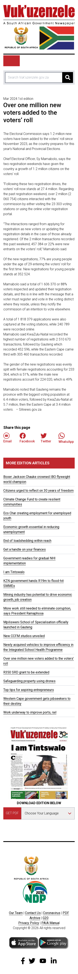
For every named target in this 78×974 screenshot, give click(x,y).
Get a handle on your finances (24, 549)
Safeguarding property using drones (29, 681)
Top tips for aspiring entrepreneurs (28, 690)
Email (7, 438)
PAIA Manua (50, 923)
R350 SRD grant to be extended (26, 672)
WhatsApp (66, 438)
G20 (45, 918)
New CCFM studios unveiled (24, 636)
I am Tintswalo (14, 572)
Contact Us (33, 913)
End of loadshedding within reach (27, 541)
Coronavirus (51, 913)
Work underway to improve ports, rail (29, 712)
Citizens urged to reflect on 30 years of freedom (38, 491)
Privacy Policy (28, 923)
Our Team (16, 913)
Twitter (46, 438)
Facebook (27, 438)
